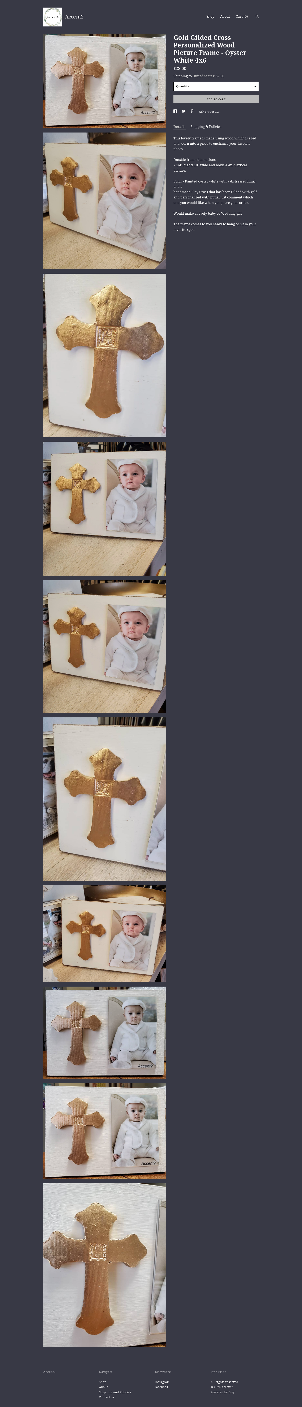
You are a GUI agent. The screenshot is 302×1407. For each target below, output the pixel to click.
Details (179, 127)
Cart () (242, 16)
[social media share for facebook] (175, 111)
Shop (210, 16)
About (225, 16)
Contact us (106, 1397)
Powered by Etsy (222, 1392)
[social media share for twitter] (184, 111)
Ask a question (209, 111)
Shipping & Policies (205, 127)
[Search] (257, 17)
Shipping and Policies (115, 1392)
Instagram (162, 1382)
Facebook (161, 1387)
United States (203, 76)
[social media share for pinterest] (192, 111)
